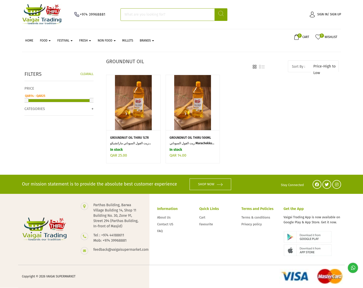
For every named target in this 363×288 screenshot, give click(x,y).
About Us (163, 217)
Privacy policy (251, 224)
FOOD (45, 40)
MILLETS (127, 40)
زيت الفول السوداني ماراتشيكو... (130, 143)
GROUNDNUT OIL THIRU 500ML (190, 137)
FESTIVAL (65, 40)
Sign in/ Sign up (325, 14)
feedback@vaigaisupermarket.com (116, 250)
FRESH (85, 40)
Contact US (165, 224)
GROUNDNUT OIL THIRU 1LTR (129, 137)
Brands (147, 40)
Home (29, 40)
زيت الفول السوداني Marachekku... (192, 143)
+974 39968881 (93, 14)
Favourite (206, 224)
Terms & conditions (255, 217)
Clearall (87, 74)
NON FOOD (106, 40)
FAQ (160, 231)
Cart (202, 217)
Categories (34, 108)
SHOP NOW (210, 184)
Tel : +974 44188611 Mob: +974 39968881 (110, 238)
